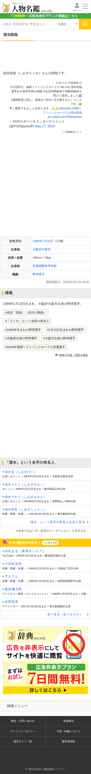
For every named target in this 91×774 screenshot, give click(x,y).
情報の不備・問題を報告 (73, 355)
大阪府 (37, 249)
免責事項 (68, 720)
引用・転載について (68, 731)
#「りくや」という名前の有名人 (27, 321)
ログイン (77, 10)
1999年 (37, 241)
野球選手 (38, 274)
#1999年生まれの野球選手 (23, 329)
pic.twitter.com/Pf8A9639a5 (65, 116)
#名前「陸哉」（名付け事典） (25, 312)
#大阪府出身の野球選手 (21, 338)
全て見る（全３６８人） (65, 614)
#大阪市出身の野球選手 (59, 338)
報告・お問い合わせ (23, 720)
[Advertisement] (45, 56)
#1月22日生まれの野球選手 (65, 329)
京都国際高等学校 (44, 266)
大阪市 (46, 249)
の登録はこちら (43, 16)
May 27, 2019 (45, 126)
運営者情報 (68, 741)
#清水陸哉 (75, 112)
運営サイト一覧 (23, 741)
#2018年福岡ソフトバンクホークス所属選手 (35, 347)
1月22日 (47, 241)
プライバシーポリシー (23, 731)
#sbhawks (65, 108)
